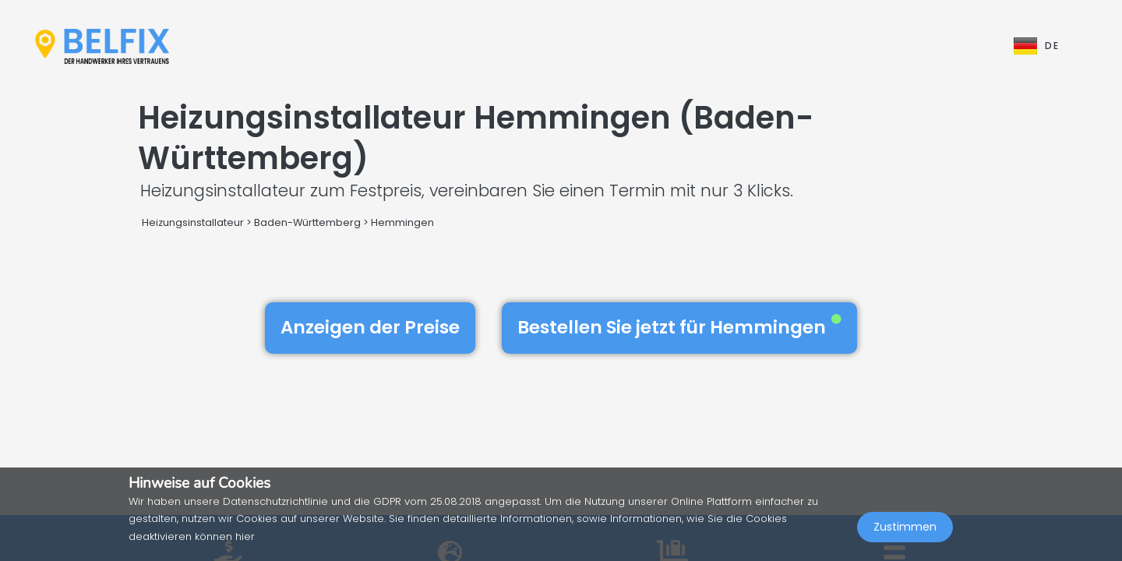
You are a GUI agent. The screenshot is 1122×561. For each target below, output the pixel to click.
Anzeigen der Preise (370, 327)
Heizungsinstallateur (193, 222)
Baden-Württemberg (307, 222)
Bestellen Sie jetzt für (679, 327)
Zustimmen (905, 527)
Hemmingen (402, 222)
